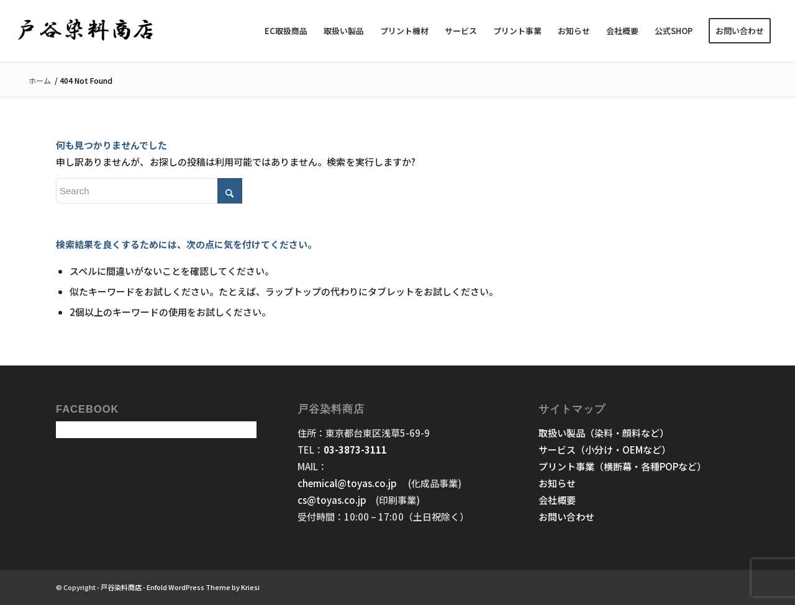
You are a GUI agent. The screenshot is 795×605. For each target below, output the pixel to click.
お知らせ (557, 483)
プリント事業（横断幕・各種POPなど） (622, 466)
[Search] (149, 191)
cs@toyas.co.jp (332, 499)
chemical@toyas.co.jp (348, 483)
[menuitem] (286, 31)
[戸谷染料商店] (86, 31)
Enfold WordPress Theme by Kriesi (203, 587)
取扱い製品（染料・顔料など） (603, 432)
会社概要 (557, 499)
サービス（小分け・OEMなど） (604, 449)
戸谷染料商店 (121, 587)
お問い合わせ (566, 516)
